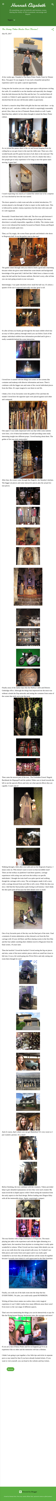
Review (10, 1369)
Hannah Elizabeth (28, 5)
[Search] (52, 4)
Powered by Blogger (28, 1492)
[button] (52, 30)
